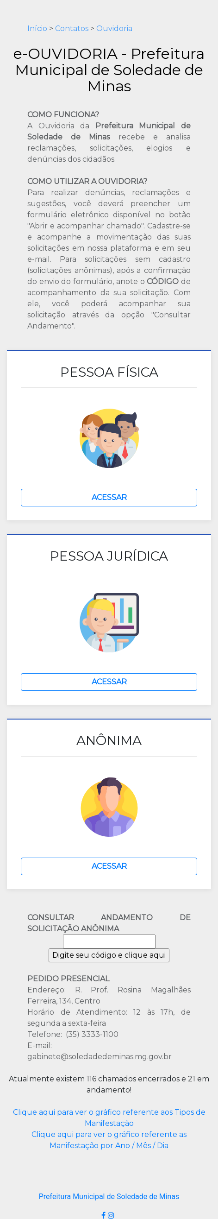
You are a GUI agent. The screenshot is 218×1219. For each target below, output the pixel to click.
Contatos (71, 28)
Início (37, 28)
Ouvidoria (114, 28)
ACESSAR (109, 497)
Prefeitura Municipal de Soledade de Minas (109, 1196)
